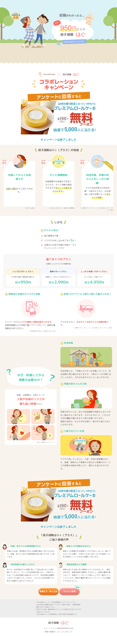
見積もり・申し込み (49, 591)
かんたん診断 (71, 590)
